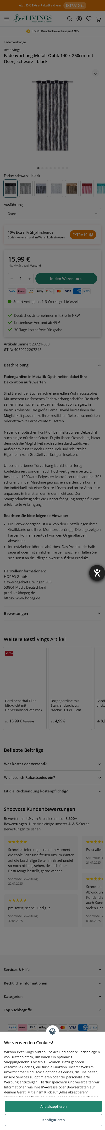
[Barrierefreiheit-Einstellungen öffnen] (97, 573)
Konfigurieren (53, 1120)
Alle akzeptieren (53, 1106)
